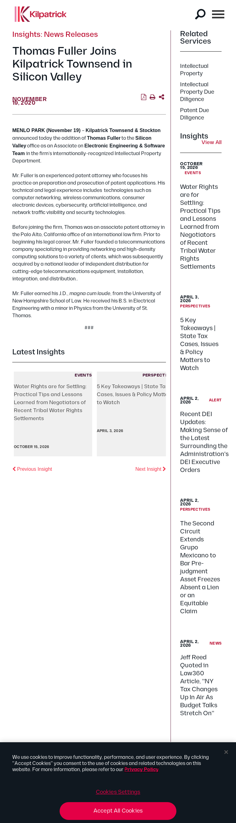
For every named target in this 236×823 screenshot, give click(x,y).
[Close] (226, 752)
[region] (118, 782)
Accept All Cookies (118, 811)
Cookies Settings (118, 792)
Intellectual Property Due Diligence (197, 92)
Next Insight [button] (150, 469)
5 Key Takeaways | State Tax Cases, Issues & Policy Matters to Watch (199, 344)
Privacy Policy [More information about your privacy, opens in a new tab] (141, 770)
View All (212, 143)
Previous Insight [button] (32, 469)
